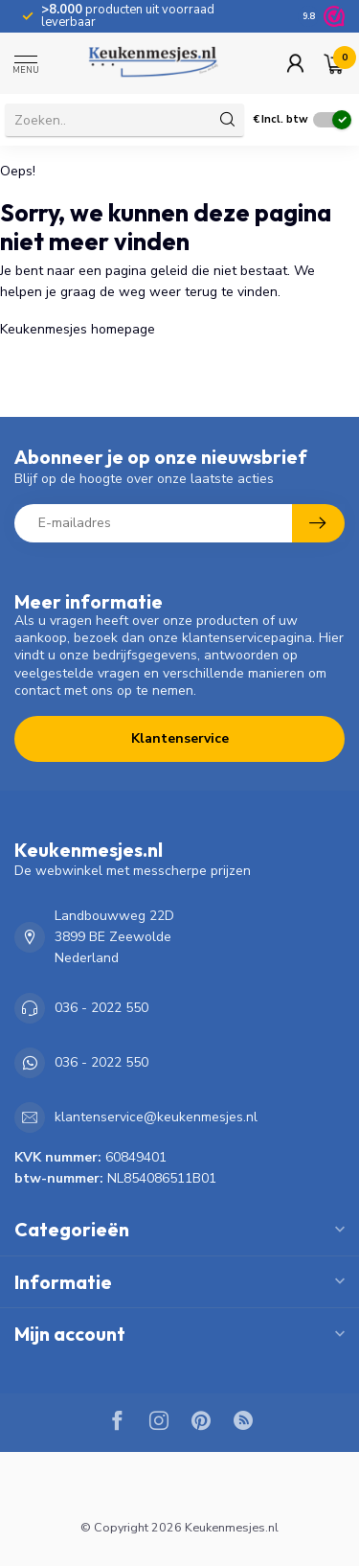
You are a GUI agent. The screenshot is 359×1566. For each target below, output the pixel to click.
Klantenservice (180, 738)
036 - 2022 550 (101, 1008)
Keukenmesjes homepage (77, 329)
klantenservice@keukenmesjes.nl (156, 1117)
